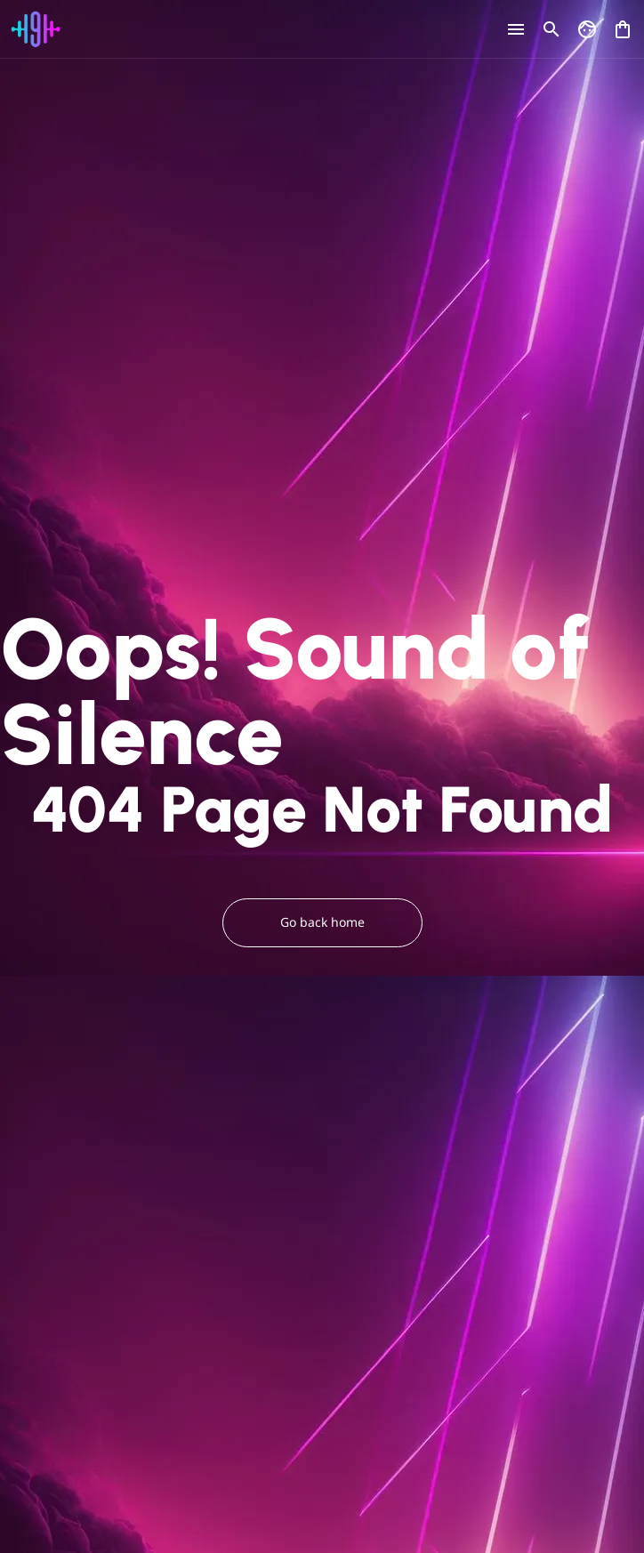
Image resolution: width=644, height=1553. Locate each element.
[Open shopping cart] (622, 25)
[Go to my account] (587, 29)
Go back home (322, 922)
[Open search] (551, 29)
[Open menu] (516, 29)
